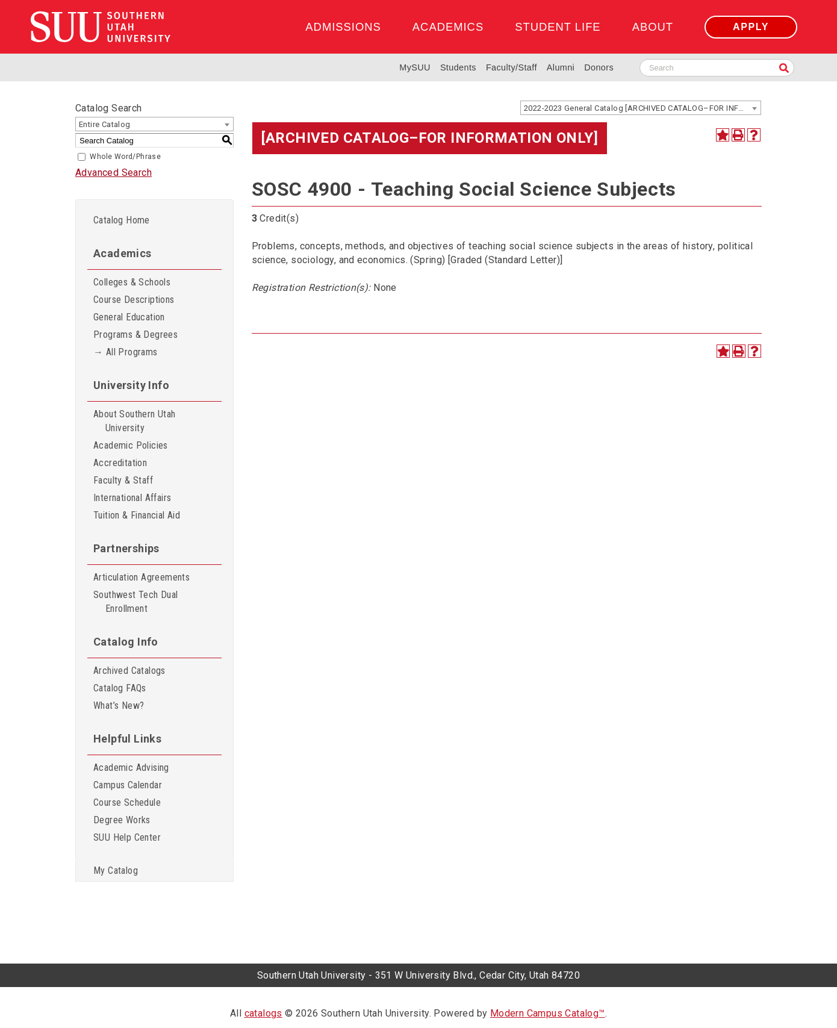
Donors (599, 67)
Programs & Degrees (135, 334)
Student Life (557, 26)
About (652, 26)
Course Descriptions (134, 299)
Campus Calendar (127, 785)
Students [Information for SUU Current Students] (458, 67)
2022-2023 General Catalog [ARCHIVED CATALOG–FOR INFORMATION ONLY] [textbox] (642, 108)
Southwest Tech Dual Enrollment (135, 601)
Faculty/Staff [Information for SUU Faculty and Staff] (511, 67)
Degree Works (122, 820)
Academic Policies (130, 445)
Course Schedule (127, 802)
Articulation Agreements (141, 577)
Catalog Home (121, 220)
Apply (751, 27)
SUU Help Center (127, 837)
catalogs (263, 1013)
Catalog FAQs (119, 688)
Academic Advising (131, 767)
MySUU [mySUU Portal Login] (415, 67)
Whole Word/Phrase (125, 156)
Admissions (343, 26)
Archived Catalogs (129, 670)
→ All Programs (125, 352)
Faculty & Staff (123, 480)
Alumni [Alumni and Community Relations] (560, 67)
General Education (129, 317)
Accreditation (120, 463)
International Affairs (132, 497)
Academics (448, 26)
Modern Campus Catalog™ (547, 1013)
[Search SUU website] (716, 67)
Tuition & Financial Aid (136, 515)
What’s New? (118, 705)
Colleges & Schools (131, 282)
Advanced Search (113, 172)
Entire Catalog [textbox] (105, 124)
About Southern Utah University (134, 421)
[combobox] (640, 108)
